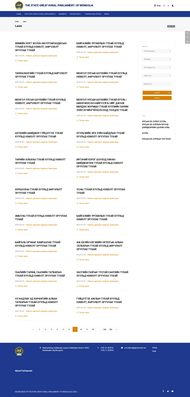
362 (104, 329)
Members (63, 14)
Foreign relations (93, 14)
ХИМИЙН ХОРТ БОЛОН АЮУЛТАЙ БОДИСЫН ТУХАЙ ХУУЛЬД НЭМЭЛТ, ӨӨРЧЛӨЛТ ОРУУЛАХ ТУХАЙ (41, 47)
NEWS (106, 14)
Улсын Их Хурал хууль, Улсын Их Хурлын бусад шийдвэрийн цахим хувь (156, 124)
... (99, 329)
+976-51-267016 (106, 348)
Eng (157, 5)
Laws (25, 21)
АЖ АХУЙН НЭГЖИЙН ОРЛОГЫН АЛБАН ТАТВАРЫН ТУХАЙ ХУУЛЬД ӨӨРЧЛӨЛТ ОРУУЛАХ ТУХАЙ (99, 246)
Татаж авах (21, 60)
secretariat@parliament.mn (135, 348)
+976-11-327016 (107, 350)
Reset (157, 98)
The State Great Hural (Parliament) (39, 14)
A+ (188, 42)
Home (19, 14)
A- (187, 33)
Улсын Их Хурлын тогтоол (156, 139)
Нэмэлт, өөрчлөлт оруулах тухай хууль (41, 56)
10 (93, 329)
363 (110, 329)
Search (162, 92)
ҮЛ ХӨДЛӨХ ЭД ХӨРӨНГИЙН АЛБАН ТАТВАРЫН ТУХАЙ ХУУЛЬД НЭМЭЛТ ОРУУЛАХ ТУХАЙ (36, 302)
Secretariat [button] (75, 14)
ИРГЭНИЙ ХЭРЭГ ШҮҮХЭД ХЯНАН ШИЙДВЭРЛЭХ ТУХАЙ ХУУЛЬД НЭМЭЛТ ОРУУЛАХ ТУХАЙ (99, 163)
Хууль (145, 133)
